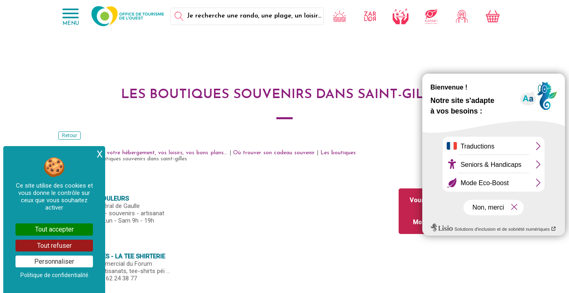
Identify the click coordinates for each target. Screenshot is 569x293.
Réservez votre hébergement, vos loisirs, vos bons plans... (154, 153)
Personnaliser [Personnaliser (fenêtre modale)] (54, 261)
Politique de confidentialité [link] (54, 275)
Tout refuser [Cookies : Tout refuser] (54, 245)
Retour (69, 135)
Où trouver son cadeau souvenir (274, 153)
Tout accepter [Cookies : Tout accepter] (54, 229)
